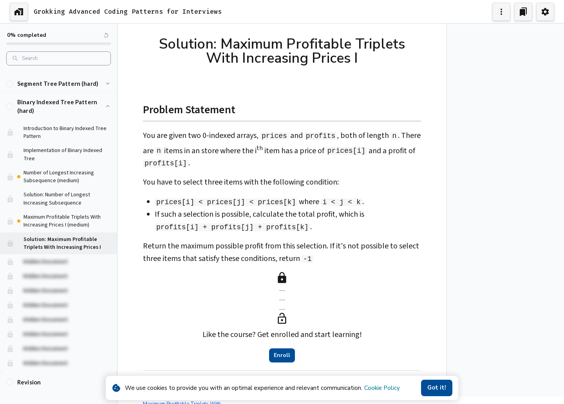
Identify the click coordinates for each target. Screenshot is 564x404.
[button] (58, 76)
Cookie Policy (382, 388)
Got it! (436, 388)
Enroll (282, 355)
